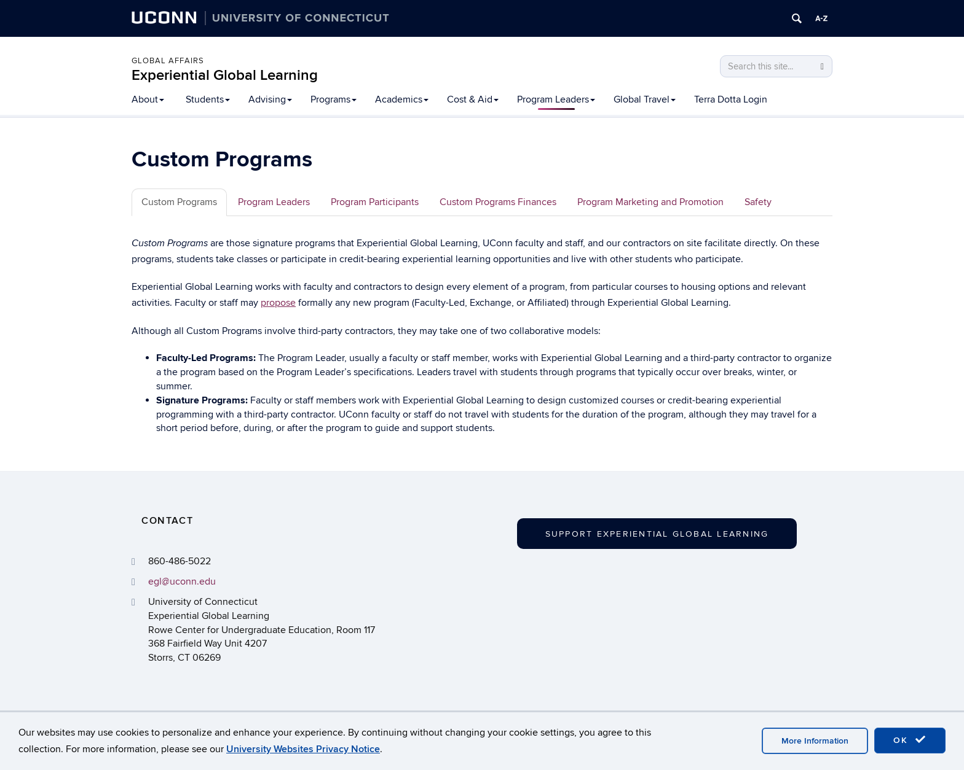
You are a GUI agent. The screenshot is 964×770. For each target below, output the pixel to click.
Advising (270, 99)
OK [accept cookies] (909, 739)
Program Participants (375, 202)
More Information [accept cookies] (814, 741)
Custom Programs (179, 202)
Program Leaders (556, 99)
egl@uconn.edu (182, 581)
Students (208, 99)
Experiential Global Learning (225, 75)
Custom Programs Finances (498, 202)
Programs (333, 99)
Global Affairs (168, 61)
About (148, 99)
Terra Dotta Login (730, 99)
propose (278, 303)
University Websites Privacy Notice (303, 749)
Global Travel (645, 99)
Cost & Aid (473, 99)
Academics (402, 99)
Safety (758, 202)
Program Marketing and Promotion (650, 202)
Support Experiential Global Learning (657, 534)
